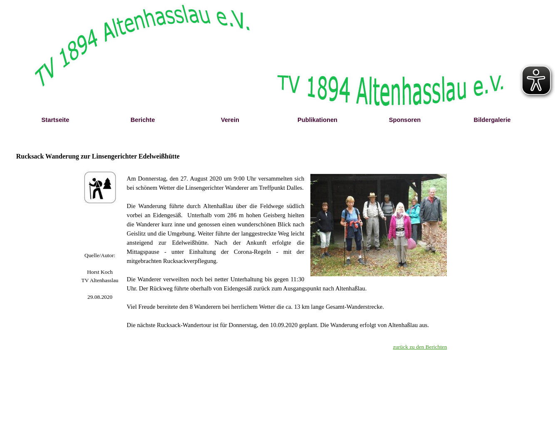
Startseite (55, 120)
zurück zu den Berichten (420, 347)
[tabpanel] (100, 276)
